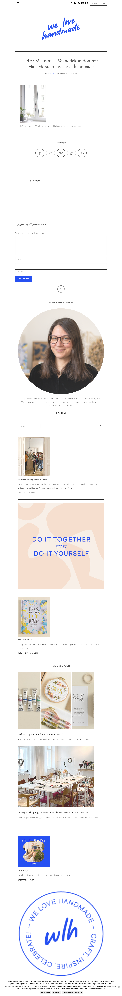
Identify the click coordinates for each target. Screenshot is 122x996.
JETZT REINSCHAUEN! (28, 653)
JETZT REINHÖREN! (27, 880)
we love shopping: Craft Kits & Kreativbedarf (40, 734)
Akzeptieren (45, 992)
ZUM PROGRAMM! (27, 492)
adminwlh (52, 73)
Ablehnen (56, 992)
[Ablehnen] (119, 987)
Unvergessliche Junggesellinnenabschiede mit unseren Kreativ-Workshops (54, 812)
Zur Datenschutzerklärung (72, 992)
